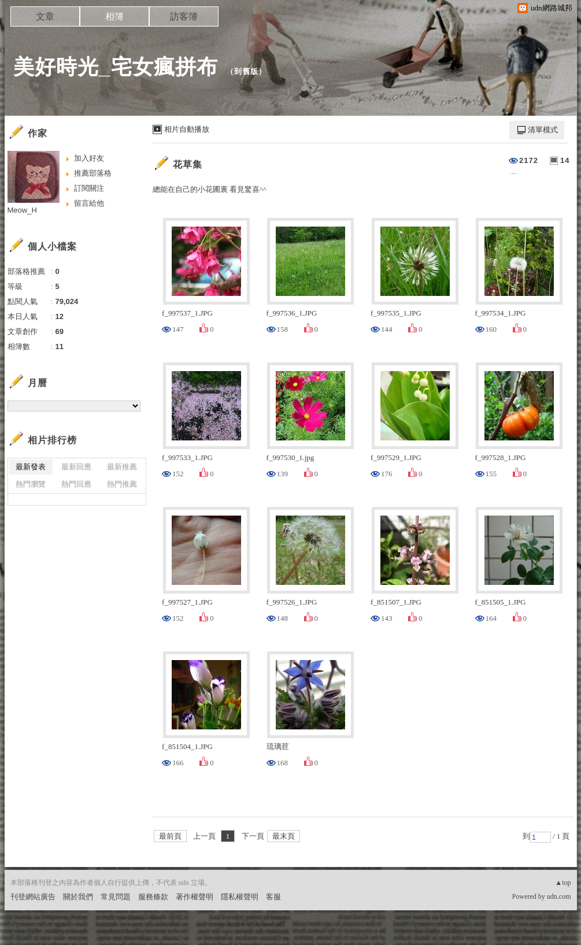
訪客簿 (184, 16)
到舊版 (246, 71)
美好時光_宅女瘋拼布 (115, 67)
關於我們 (78, 896)
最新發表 (31, 466)
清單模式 (543, 129)
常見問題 (116, 896)
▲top (563, 883)
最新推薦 (122, 466)
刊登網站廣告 (32, 896)
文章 (45, 16)
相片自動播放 (186, 129)
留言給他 (89, 203)
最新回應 (76, 466)
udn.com (559, 896)
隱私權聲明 (239, 896)
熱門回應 (76, 484)
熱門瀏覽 (31, 484)
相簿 (114, 16)
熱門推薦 (122, 484)
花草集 (187, 164)
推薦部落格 (93, 173)
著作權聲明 (194, 896)
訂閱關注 (89, 188)
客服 (273, 896)
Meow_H (22, 210)
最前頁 (170, 836)
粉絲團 (21, 936)
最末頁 (283, 836)
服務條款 (153, 896)
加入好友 (89, 158)
